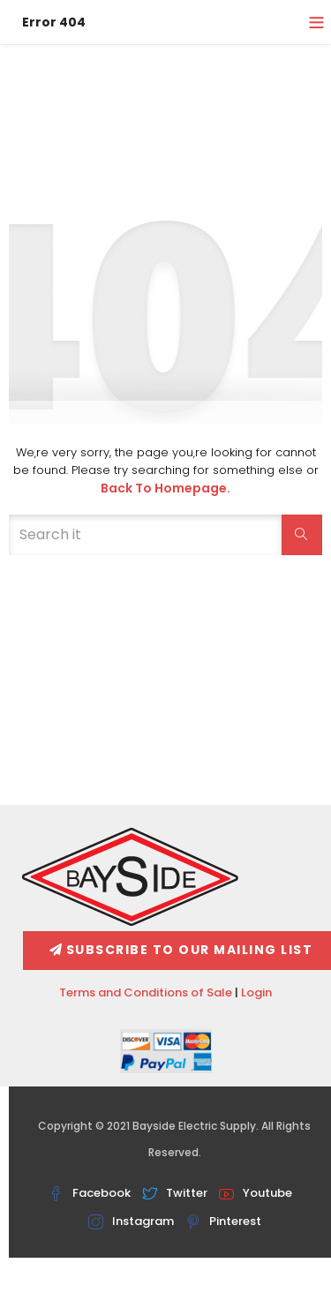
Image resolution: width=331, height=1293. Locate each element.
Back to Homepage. (165, 488)
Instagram (131, 1221)
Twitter (174, 1192)
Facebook (90, 1192)
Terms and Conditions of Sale (145, 992)
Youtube (255, 1192)
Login (256, 992)
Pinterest (223, 1221)
